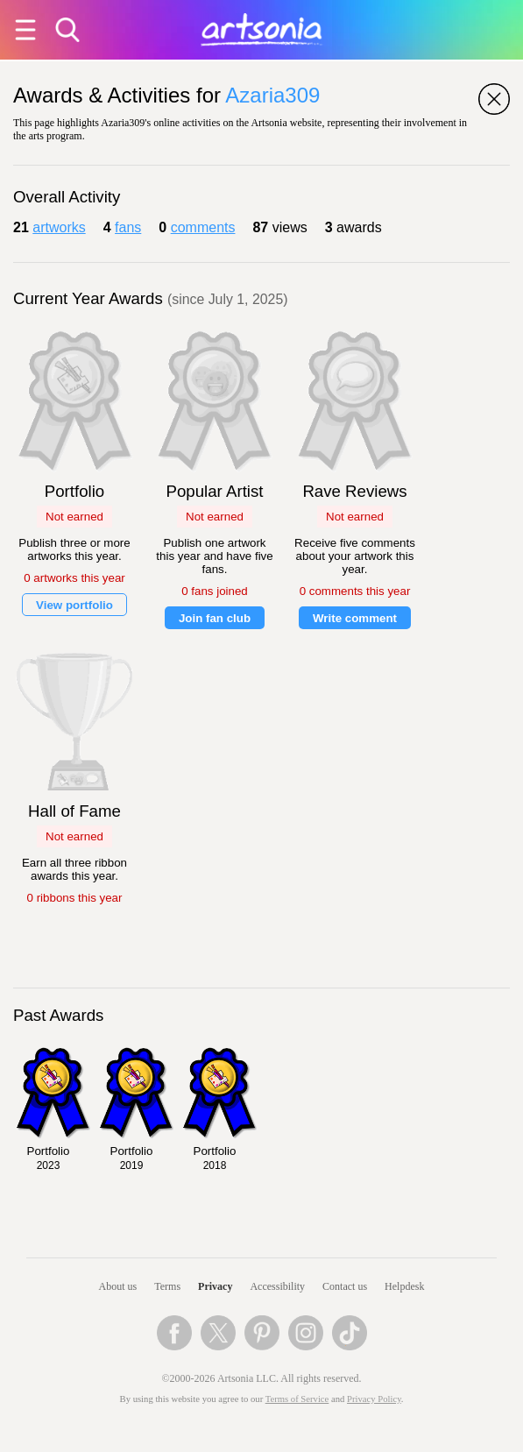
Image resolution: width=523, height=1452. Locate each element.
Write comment (355, 618)
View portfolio (74, 605)
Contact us (344, 1286)
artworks (58, 227)
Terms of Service (297, 1399)
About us (118, 1286)
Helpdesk (404, 1286)
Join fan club (215, 618)
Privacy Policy (374, 1399)
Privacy (215, 1286)
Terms (167, 1286)
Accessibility (277, 1286)
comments (203, 227)
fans (128, 227)
